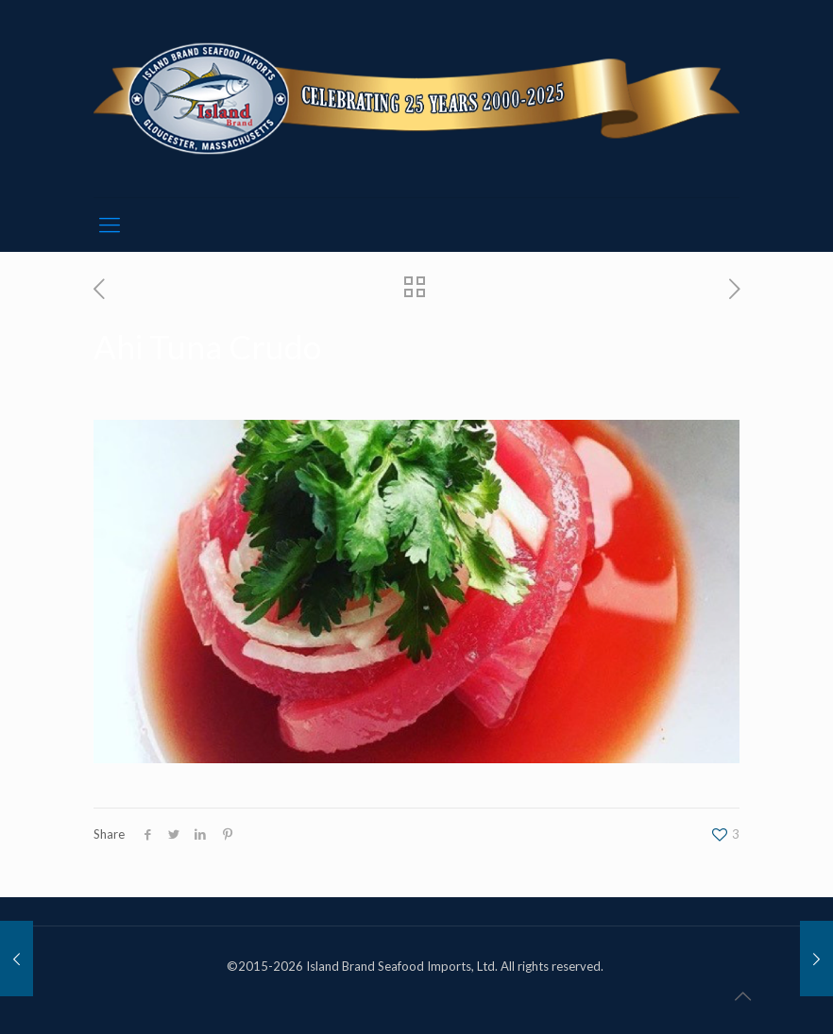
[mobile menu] (110, 224)
